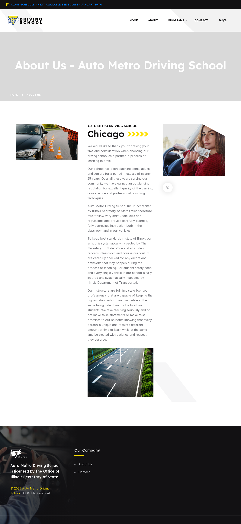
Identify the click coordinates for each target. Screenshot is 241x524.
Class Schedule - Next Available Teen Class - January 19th (56, 4)
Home (134, 20)
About (153, 20)
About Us (85, 464)
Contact (201, 20)
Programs (176, 20)
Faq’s (222, 20)
